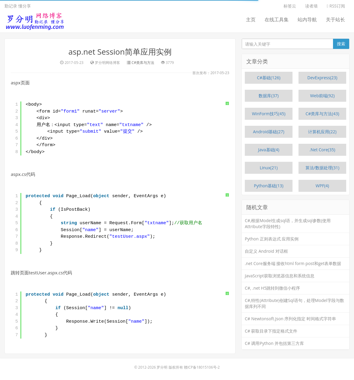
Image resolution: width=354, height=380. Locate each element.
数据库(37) (268, 95)
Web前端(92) (322, 95)
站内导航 (307, 19)
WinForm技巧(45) (269, 113)
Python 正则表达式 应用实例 (271, 239)
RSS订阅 (336, 6)
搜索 (341, 44)
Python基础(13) (268, 185)
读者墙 (311, 6)
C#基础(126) (268, 77)
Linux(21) (269, 167)
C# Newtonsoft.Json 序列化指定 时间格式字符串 (290, 318)
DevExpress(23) (323, 77)
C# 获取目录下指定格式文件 (271, 331)
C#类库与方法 (143, 62)
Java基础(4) (268, 149)
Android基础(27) (268, 131)
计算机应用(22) (322, 131)
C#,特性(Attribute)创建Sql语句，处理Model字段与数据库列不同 (294, 303)
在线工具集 (277, 19)
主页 (251, 19)
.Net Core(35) (322, 149)
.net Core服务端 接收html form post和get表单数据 (293, 263)
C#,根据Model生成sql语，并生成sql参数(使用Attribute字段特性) (288, 223)
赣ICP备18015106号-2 (202, 367)
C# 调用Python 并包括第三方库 (274, 343)
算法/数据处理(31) (322, 167)
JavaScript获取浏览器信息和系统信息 (279, 276)
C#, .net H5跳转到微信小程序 (272, 288)
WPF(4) (322, 185)
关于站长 (335, 19)
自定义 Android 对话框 (266, 251)
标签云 (290, 6)
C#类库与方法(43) (322, 113)
